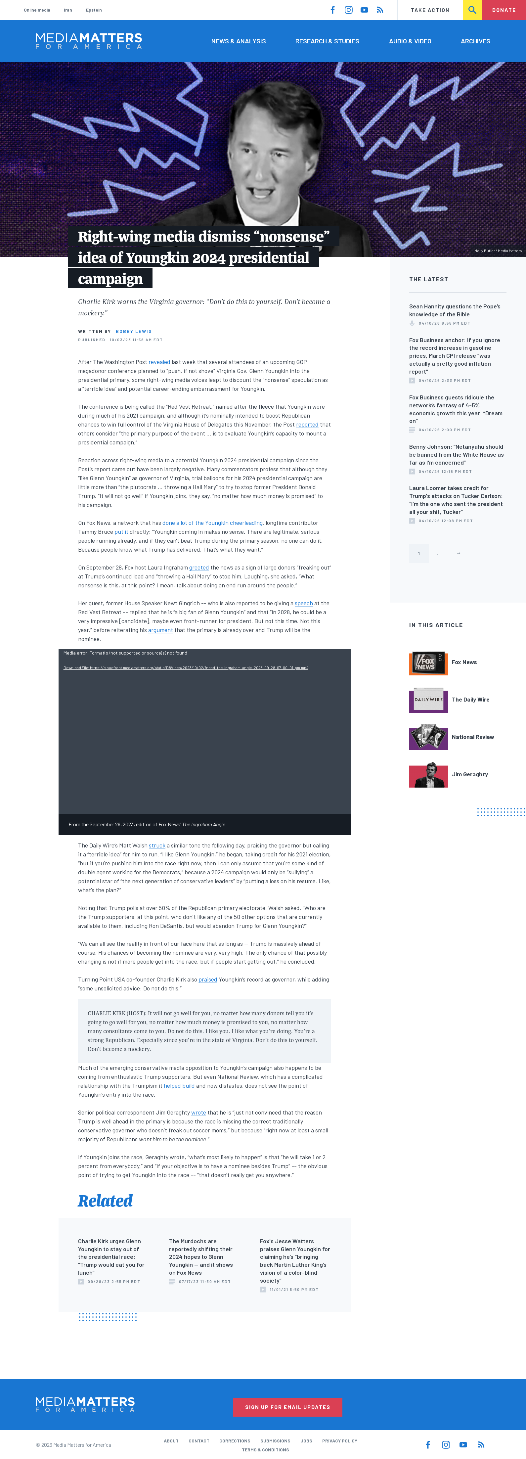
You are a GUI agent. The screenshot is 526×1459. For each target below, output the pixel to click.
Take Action (430, 10)
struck (157, 845)
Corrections (234, 1440)
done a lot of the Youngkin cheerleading (212, 522)
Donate (504, 10)
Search (473, 10)
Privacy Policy (339, 1440)
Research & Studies (327, 41)
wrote (198, 1112)
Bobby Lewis (134, 331)
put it (121, 531)
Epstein (94, 10)
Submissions (275, 1440)
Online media (37, 10)
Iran (68, 10)
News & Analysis (238, 41)
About (171, 1440)
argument (160, 629)
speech (304, 603)
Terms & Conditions (265, 1449)
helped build (179, 1085)
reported (307, 424)
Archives (475, 41)
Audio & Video (410, 41)
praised (207, 979)
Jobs (306, 1440)
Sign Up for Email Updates (287, 1407)
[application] (205, 731)
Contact (199, 1440)
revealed (159, 361)
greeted (199, 567)
